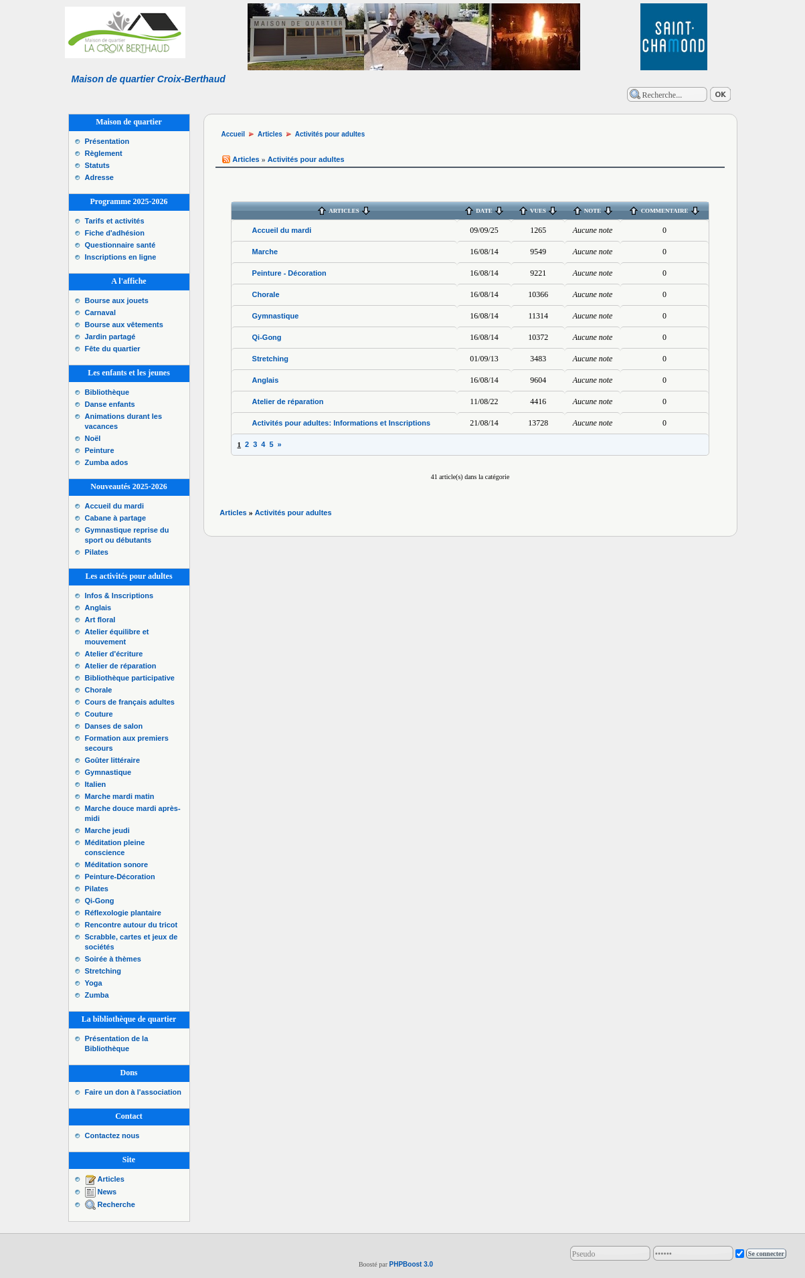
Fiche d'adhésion (115, 233)
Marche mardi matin (120, 796)
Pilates (96, 552)
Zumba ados (106, 462)
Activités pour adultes (330, 134)
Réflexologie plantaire (123, 913)
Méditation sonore (117, 864)
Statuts (97, 165)
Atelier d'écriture (114, 654)
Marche (265, 252)
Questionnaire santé (120, 245)
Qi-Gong (99, 901)
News (107, 1192)
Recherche (116, 1204)
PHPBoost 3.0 (411, 1264)
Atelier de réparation (121, 666)
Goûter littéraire (113, 760)
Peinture (99, 450)
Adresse (99, 177)
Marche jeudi (107, 830)
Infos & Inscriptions (119, 595)
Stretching (103, 971)
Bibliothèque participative (130, 678)
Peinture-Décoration (120, 877)
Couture (99, 714)
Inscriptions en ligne (121, 257)
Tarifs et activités (115, 221)
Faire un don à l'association (133, 1092)
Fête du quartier (113, 349)
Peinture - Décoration (289, 273)
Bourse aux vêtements (124, 325)
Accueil (233, 134)
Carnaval (100, 312)
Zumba (97, 995)
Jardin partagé (110, 337)
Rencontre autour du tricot (131, 925)
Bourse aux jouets (117, 300)
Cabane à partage (116, 518)
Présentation (107, 141)
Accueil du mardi (115, 506)
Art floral (100, 620)
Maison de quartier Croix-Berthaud (149, 79)
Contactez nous (112, 1135)
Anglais (98, 608)
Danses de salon (114, 726)
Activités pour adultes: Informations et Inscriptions (341, 423)
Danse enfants (110, 404)
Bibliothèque (107, 392)
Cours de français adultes (130, 702)
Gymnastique (108, 772)
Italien (95, 784)
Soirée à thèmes (113, 959)
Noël (93, 438)
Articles (111, 1179)
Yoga (93, 983)
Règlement (103, 153)
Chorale (98, 690)
